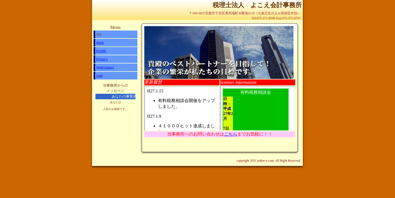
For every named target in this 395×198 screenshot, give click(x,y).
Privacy (102, 59)
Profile (101, 51)
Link (99, 75)
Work (100, 42)
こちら (230, 134)
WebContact (105, 67)
